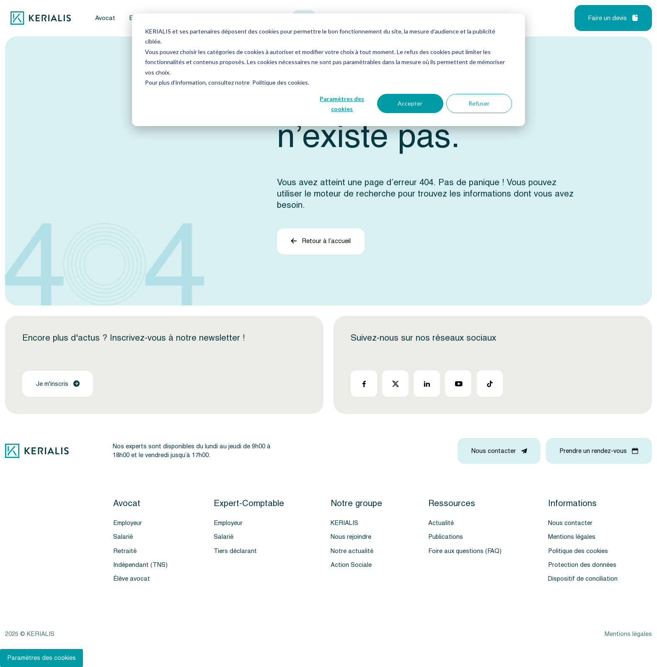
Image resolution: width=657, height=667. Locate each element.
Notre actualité (352, 551)
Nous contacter (570, 523)
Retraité (125, 551)
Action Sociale (351, 565)
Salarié (123, 537)
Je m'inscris (58, 384)
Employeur (127, 523)
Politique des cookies (578, 551)
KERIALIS (344, 523)
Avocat (105, 18)
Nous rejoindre (351, 537)
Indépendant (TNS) (140, 565)
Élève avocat (131, 579)
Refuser (478, 103)
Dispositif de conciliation (583, 579)
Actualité (441, 523)
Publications (445, 537)
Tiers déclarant (235, 551)
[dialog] (328, 69)
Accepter (410, 103)
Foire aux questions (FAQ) (465, 551)
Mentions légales (571, 537)
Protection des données (582, 565)
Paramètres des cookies (342, 104)
